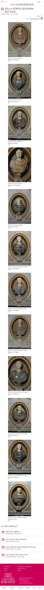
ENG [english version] (6, 1)
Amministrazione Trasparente (24, 566)
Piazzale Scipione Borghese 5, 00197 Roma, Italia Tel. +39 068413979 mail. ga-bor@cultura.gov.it (26, 580)
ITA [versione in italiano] (2, 1)
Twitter (34, 588)
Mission (6, 568)
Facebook (21, 588)
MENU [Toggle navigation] (40, 2)
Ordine (27, 18)
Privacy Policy (12, 587)
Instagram (27, 588)
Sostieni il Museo (21, 568)
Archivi (5, 570)
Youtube (40, 588)
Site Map (19, 570)
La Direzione (7, 566)
